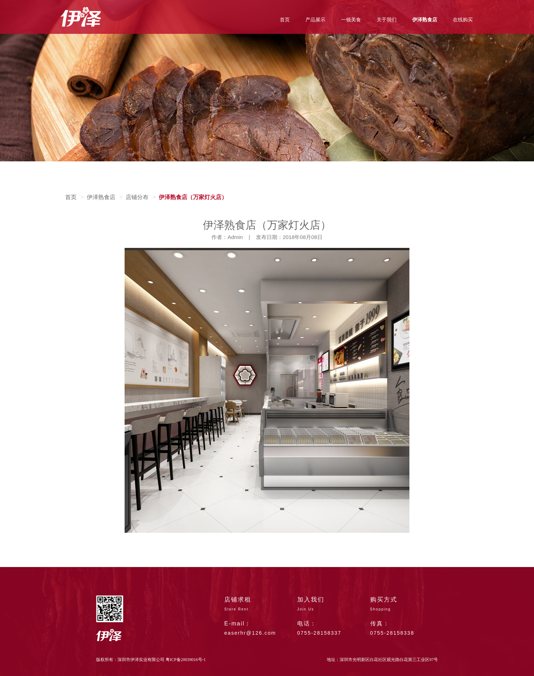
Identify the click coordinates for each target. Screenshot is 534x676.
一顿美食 (351, 19)
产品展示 (315, 19)
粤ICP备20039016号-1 (186, 659)
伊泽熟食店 (424, 19)
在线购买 (463, 19)
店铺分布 (137, 197)
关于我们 (387, 19)
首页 (285, 19)
